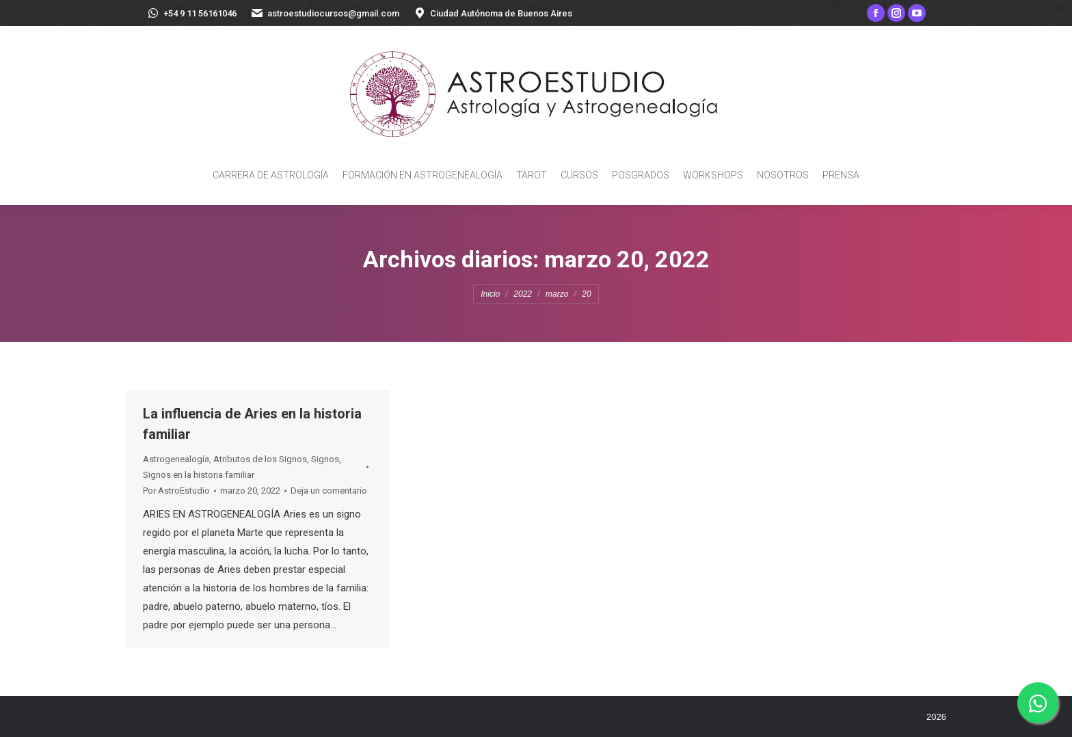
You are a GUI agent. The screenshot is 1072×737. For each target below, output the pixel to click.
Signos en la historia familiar (198, 475)
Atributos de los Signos (260, 459)
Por (176, 490)
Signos (325, 459)
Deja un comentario (329, 490)
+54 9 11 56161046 (191, 13)
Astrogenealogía (176, 459)
